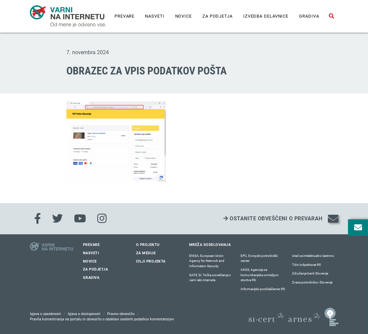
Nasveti (154, 16)
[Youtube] (80, 218)
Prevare (124, 16)
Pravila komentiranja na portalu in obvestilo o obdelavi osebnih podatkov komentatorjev (102, 319)
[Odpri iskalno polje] (331, 16)
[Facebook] (37, 218)
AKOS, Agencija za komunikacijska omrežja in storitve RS (260, 275)
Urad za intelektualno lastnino (313, 256)
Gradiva (309, 16)
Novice (183, 16)
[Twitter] (57, 218)
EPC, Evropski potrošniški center (259, 258)
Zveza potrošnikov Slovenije (312, 282)
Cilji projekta (151, 261)
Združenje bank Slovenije (310, 273)
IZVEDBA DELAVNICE (265, 16)
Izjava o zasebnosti (45, 314)
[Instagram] (102, 218)
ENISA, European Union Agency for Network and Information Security (206, 261)
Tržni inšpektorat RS (306, 265)
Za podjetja (217, 16)
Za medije (146, 253)
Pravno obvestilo (120, 314)
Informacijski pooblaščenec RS (263, 289)
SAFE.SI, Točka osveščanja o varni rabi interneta (210, 277)
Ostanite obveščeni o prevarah (273, 218)
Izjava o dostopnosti (84, 314)
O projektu (148, 245)
